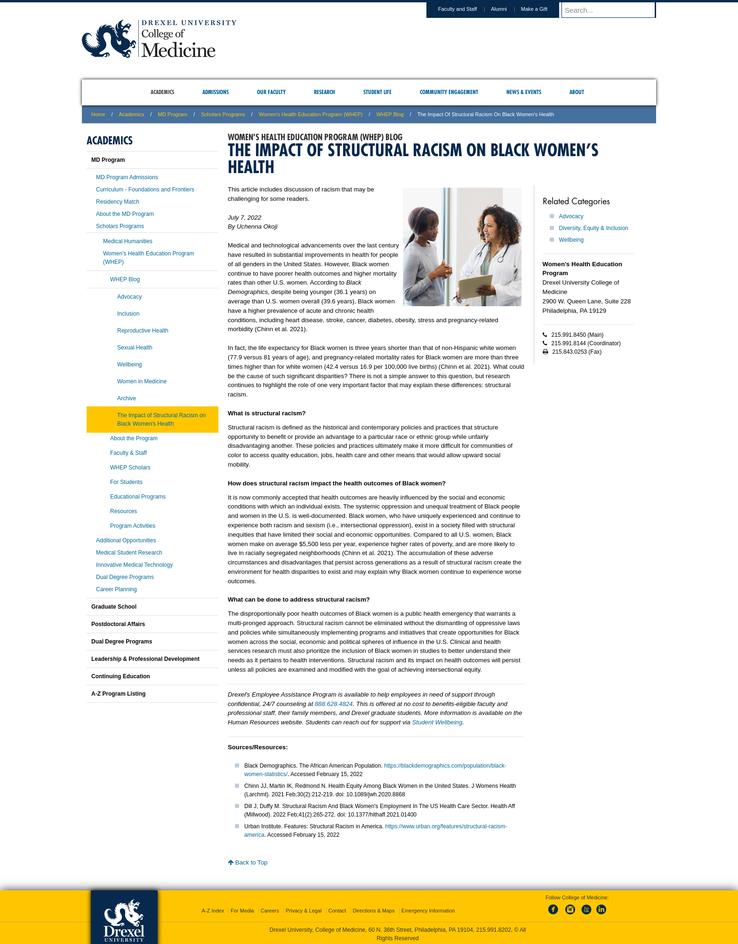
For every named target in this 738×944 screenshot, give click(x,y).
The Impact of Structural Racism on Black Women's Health (161, 419)
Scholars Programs (223, 114)
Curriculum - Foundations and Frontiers (145, 189)
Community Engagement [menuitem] (449, 91)
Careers (270, 909)
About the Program (134, 438)
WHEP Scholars (130, 467)
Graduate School (113, 606)
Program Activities (132, 526)
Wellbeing (571, 240)
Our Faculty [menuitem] (271, 91)
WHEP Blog (390, 114)
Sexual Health (134, 347)
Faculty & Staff (128, 453)
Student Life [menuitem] (377, 91)
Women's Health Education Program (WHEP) (311, 114)
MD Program (172, 114)
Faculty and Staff (466, 9)
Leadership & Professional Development (145, 659)
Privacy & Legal (303, 909)
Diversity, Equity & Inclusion (593, 228)
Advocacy (571, 216)
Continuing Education (120, 676)
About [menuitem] (577, 91)
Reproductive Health (142, 330)
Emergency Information (428, 909)
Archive (126, 398)
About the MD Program (125, 214)
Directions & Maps (373, 909)
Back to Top (247, 862)
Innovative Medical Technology (134, 565)
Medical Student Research (129, 552)
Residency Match (117, 201)
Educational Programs (138, 496)
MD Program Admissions (127, 177)
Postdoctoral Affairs (118, 624)
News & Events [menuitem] (523, 91)
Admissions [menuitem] (215, 91)
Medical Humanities (127, 241)
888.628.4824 (334, 703)
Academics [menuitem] (162, 91)
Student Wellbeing (437, 722)
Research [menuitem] (324, 91)
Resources (123, 511)
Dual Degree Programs (125, 577)
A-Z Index (212, 909)
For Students (126, 482)
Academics (131, 114)
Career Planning (116, 589)
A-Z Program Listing (118, 693)
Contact (337, 909)
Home (98, 114)
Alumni (508, 9)
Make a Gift (543, 9)
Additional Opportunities (126, 540)
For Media (242, 909)
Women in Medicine (142, 381)
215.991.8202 (493, 928)
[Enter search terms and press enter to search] (613, 9)
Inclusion (128, 313)
